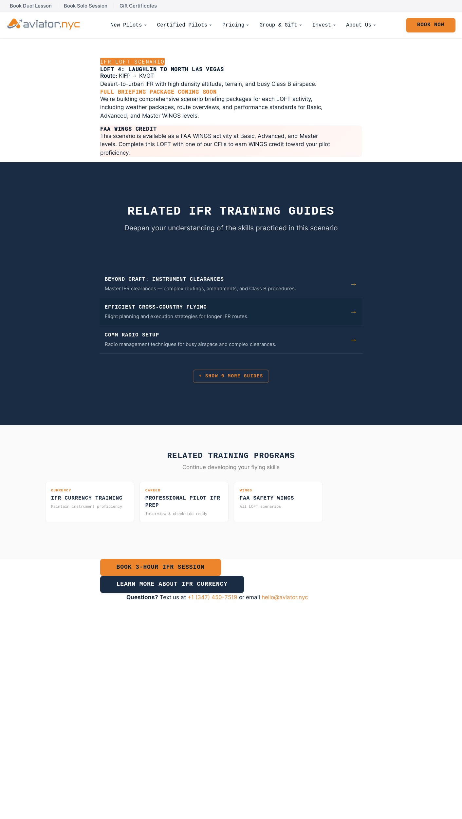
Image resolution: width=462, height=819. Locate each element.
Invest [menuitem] (321, 25)
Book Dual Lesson (31, 6)
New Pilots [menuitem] (126, 25)
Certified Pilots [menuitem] (182, 25)
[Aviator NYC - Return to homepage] (44, 24)
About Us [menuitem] (358, 25)
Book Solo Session (85, 6)
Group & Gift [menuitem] (278, 25)
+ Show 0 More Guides (231, 378)
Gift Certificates (138, 6)
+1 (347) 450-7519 (212, 605)
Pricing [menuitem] (233, 25)
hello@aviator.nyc (285, 605)
